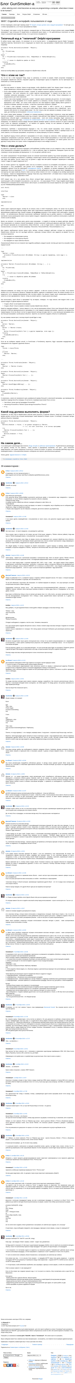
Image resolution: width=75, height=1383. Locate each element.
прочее (56, 1366)
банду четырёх (33, 446)
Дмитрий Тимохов (11, 575)
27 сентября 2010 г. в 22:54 (22, 1004)
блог (70, 1364)
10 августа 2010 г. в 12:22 (22, 806)
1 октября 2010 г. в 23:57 (19, 1077)
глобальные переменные (33, 112)
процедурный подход (34, 168)
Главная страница (37, 1344)
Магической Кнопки (49, 1007)
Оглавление (36, 14)
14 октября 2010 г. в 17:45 (20, 1091)
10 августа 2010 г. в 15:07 (18, 908)
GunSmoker (9, 483)
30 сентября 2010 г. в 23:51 (20, 1048)
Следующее (4, 1344)
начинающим (8, 459)
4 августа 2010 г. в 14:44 (21, 638)
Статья (21, 459)
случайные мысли (60, 1364)
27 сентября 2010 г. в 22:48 (20, 952)
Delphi (25, 459)
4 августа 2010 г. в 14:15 (17, 605)
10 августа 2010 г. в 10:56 (18, 774)
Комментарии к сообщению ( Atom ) (20, 1347)
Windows (64, 1366)
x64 (52, 1372)
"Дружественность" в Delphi (18, 455)
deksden (8, 555)
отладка (69, 1362)
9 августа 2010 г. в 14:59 (21, 696)
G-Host (8, 471)
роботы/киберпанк (67, 1367)
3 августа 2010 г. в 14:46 (17, 555)
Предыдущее (70, 1344)
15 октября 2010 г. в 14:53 (20, 1113)
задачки (54, 1357)
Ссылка (22, 1326)
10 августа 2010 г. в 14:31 (22, 895)
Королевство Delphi (58, 1371)
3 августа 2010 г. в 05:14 (21, 483)
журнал (55, 1369)
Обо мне (44, 14)
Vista (70, 1369)
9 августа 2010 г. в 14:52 (17, 678)
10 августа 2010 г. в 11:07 (19, 790)
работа (66, 1372)
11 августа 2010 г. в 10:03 (19, 930)
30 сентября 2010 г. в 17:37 (22, 1038)
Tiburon (65, 1369)
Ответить (8, 477)
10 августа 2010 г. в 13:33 (18, 851)
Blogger (41, 1378)
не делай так (16, 459)
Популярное (32, 1363)
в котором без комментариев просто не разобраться (39, 119)
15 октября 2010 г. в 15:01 (22, 1135)
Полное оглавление (34, 1367)
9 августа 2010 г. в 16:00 (17, 747)
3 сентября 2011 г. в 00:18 (22, 1236)
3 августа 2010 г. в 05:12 (16, 471)
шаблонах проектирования (47, 446)
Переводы (12, 14)
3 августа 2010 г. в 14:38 (19, 516)
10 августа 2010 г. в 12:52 (23, 821)
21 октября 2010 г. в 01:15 (17, 1155)
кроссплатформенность (56, 1374)
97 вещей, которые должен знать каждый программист (46, 25)
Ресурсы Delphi (26, 14)
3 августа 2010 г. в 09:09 (16, 493)
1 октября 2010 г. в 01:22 (21, 1064)
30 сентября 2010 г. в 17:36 (20, 1016)
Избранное (32, 1360)
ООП (23, 170)
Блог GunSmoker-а (17, 4)
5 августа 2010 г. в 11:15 (18, 660)
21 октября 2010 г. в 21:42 (17, 1181)
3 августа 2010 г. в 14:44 (21, 528)
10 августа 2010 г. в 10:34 (19, 760)
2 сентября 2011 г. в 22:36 (20, 1198)
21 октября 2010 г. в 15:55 (20, 1167)
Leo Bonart (9, 660)
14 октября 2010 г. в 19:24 (22, 1103)
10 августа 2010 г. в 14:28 (19, 873)
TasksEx (67, 1371)
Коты (58, 1372)
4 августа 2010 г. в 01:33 (23, 575)
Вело (18, 14)
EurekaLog (64, 1361)
